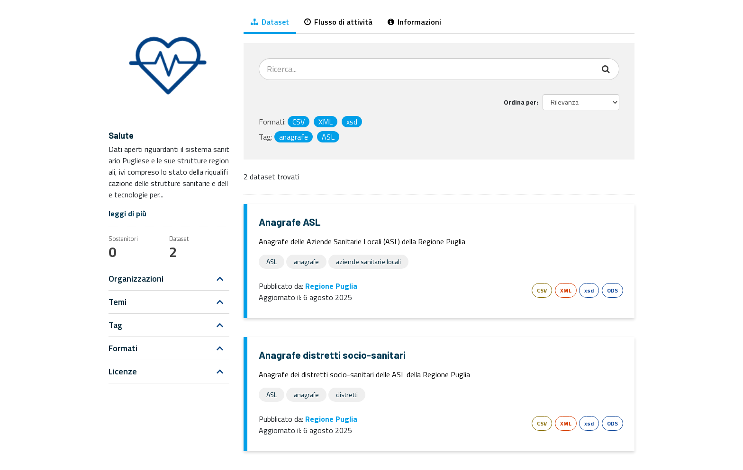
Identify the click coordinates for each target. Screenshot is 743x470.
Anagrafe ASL (290, 222)
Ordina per (520, 102)
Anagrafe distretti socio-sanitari (332, 355)
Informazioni (414, 21)
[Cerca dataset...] (427, 69)
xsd (589, 290)
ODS (612, 290)
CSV (542, 290)
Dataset (270, 21)
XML (565, 290)
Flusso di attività (338, 21)
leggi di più (127, 213)
